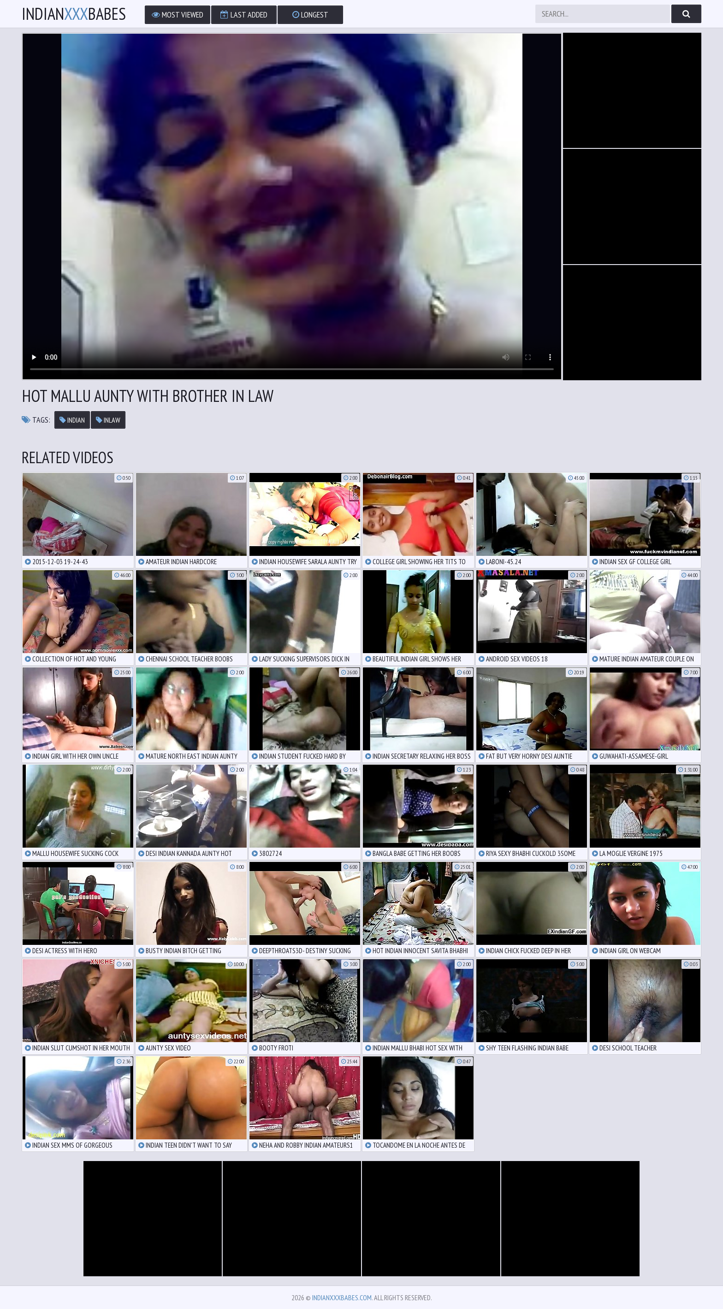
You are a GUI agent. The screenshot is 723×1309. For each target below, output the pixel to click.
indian (72, 420)
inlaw (108, 420)
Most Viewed (177, 14)
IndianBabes (74, 14)
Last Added (243, 14)
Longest (310, 14)
